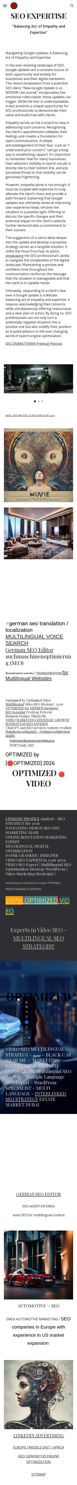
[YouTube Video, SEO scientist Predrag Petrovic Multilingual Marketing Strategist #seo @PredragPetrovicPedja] (38, 1153)
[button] (5, 5)
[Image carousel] (38, 383)
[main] (38, 24)
